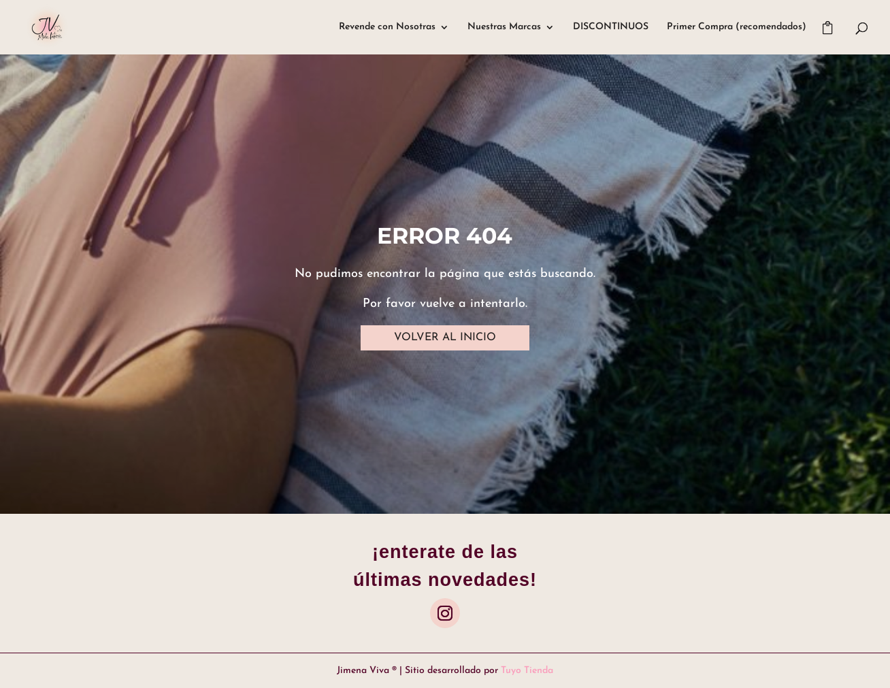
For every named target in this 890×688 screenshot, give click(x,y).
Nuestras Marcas (504, 27)
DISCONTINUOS (610, 27)
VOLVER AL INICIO (445, 337)
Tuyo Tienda (527, 671)
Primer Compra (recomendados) (736, 27)
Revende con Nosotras (387, 27)
